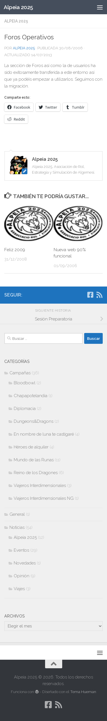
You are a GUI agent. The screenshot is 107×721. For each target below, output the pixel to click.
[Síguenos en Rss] (99, 294)
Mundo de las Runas (34, 459)
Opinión (21, 575)
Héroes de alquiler (31, 447)
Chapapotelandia (30, 395)
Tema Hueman (83, 692)
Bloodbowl (24, 382)
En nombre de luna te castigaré (44, 434)
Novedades (25, 563)
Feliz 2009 (14, 249)
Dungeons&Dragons (33, 421)
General (17, 514)
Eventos (21, 550)
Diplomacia (25, 408)
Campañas (20, 372)
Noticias (17, 527)
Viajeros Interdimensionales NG (44, 498)
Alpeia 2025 (18, 7)
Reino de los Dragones (36, 472)
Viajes (19, 588)
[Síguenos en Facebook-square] (90, 294)
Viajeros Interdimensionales (40, 485)
